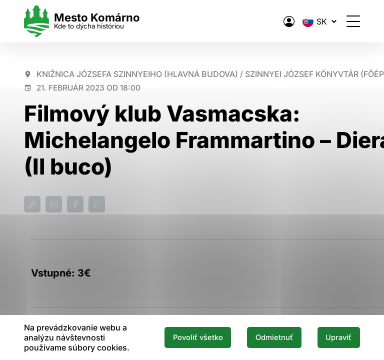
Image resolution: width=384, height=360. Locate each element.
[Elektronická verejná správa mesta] (289, 21)
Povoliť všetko (198, 337)
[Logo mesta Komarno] (82, 21)
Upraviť (339, 337)
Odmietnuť (274, 337)
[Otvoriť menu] (353, 21)
